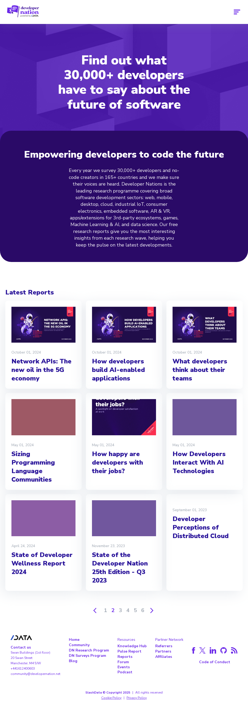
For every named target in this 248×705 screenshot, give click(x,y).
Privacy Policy (137, 698)
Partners (163, 651)
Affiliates (163, 656)
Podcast (124, 672)
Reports (124, 656)
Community (79, 644)
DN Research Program (89, 650)
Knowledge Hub (132, 646)
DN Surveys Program (87, 655)
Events (123, 667)
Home (74, 639)
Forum (123, 662)
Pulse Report (129, 651)
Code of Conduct (214, 662)
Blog (73, 660)
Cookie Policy (111, 698)
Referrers (163, 646)
